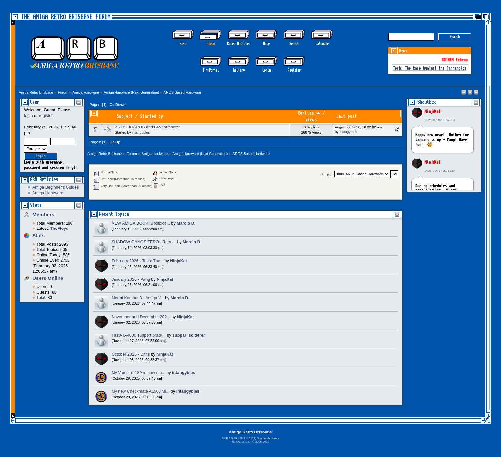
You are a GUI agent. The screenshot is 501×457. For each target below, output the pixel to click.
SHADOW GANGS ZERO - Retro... (144, 242)
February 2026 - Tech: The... (137, 261)
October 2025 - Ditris (131, 354)
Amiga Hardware (47, 193)
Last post (346, 116)
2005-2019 (262, 441)
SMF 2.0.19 (229, 438)
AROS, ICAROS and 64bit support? (147, 127)
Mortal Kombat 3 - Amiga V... (138, 298)
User (34, 102)
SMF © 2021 (247, 438)
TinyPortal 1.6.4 (242, 441)
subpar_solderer (188, 335)
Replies (309, 113)
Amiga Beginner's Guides (55, 187)
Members (43, 214)
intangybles (141, 132)
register (46, 115)
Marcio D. (186, 223)
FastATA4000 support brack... (139, 335)
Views (311, 120)
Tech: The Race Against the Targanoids (430, 68)
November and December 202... (141, 317)
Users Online (47, 278)
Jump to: (327, 174)
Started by (151, 116)
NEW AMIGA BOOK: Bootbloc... (141, 223)
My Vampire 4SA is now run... (138, 372)
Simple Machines (268, 438)
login (28, 115)
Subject (125, 116)
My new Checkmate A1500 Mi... (140, 391)
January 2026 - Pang (131, 279)
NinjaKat (432, 112)
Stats (36, 205)
